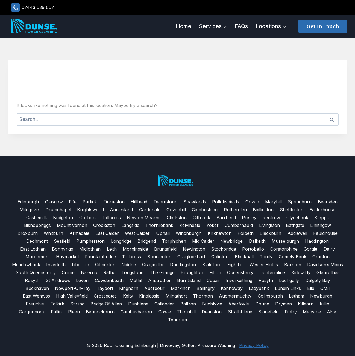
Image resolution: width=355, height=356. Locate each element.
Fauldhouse (325, 233)
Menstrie (312, 312)
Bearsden (328, 201)
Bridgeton (63, 217)
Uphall (163, 233)
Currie (68, 272)
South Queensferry (36, 272)
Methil (136, 280)
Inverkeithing (238, 280)
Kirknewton (219, 233)
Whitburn (53, 233)
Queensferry (240, 272)
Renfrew (271, 217)
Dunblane (138, 304)
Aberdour (154, 288)
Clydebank (297, 217)
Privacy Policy (254, 345)
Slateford (211, 264)
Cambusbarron (136, 312)
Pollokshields (225, 201)
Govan (252, 201)
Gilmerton (105, 264)
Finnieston (114, 201)
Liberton (80, 264)
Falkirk (57, 304)
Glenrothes (327, 272)
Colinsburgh (270, 296)
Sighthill (235, 264)
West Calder (137, 233)
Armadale (79, 233)
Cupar (213, 280)
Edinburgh (28, 201)
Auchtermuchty (235, 296)
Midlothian (90, 249)
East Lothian (33, 249)
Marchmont (37, 256)
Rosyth (32, 280)
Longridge (121, 241)
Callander (164, 304)
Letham (296, 296)
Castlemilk (36, 217)
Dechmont (37, 241)
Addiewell (297, 233)
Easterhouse (322, 209)
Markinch (180, 288)
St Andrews (58, 280)
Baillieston (263, 209)
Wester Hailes (264, 264)
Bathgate (295, 225)
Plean (74, 312)
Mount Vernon (72, 225)
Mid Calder (203, 241)
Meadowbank (26, 264)
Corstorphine (284, 249)
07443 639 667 (38, 7)
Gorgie (310, 249)
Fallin (56, 312)
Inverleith (56, 264)
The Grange (162, 272)
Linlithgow (320, 225)
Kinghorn (128, 288)
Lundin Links (288, 288)
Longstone (132, 272)
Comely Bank (292, 256)
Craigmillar (153, 264)
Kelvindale (190, 225)
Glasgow (54, 201)
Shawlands (194, 201)
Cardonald (149, 209)
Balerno (89, 272)
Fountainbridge (100, 256)
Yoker (212, 225)
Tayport (105, 288)
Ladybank (259, 288)
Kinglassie (149, 296)
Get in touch (323, 26)
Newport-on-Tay (72, 288)
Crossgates (105, 296)
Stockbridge (223, 249)
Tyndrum (177, 319)
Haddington (317, 241)
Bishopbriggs (37, 225)
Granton (321, 256)
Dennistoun (165, 201)
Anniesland (121, 209)
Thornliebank (159, 225)
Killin (324, 304)
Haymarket (67, 256)
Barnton (292, 264)
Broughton (192, 272)
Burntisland (189, 280)
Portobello (253, 249)
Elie (310, 288)
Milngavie (29, 209)
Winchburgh (188, 233)
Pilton (215, 272)
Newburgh (321, 296)
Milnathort (176, 296)
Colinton (219, 256)
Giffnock (201, 217)
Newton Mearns (143, 217)
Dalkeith (257, 241)
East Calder (107, 233)
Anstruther (159, 280)
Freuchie (35, 304)
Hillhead (139, 201)
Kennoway (232, 288)
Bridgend (146, 241)
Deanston (212, 312)
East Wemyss (36, 296)
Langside (130, 225)
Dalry (329, 249)
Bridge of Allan (106, 304)
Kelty (128, 296)
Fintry (291, 312)
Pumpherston (90, 241)
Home (183, 26)
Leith (112, 249)
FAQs (241, 26)
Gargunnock (32, 312)
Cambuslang (205, 209)
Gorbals (87, 217)
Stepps (321, 217)
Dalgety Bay (317, 280)
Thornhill (186, 312)
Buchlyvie (212, 304)
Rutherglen (235, 209)
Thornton (203, 296)
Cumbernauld (239, 225)
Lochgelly (289, 280)
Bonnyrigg (62, 249)
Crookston (104, 225)
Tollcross (111, 217)
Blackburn (270, 233)
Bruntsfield (165, 249)
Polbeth (245, 233)
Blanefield (268, 312)
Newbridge (231, 241)
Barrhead (226, 217)
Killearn (305, 304)
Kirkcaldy (300, 272)
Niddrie (128, 264)
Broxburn (27, 233)
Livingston (269, 225)
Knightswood (90, 209)
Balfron (188, 304)
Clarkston (177, 217)
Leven (82, 280)
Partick (90, 201)
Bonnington (159, 256)
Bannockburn (100, 312)
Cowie (164, 312)
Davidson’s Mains (325, 264)
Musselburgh (285, 241)
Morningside (135, 249)
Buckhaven (37, 288)
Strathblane (240, 312)
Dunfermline (272, 272)
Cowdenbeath (109, 280)
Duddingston (183, 264)
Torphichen (174, 241)
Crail (325, 288)
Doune (262, 304)
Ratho (109, 272)
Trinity (266, 256)
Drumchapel (58, 209)
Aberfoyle (238, 304)
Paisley (249, 217)
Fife (73, 201)
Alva (331, 312)
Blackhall (244, 256)
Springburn (300, 201)
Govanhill (176, 209)
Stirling (77, 304)
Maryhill (273, 201)
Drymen (283, 304)
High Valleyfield (72, 296)
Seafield (62, 241)
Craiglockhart (191, 256)
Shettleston (291, 209)
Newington (194, 249)
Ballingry (205, 288)
